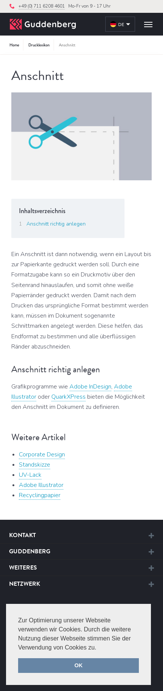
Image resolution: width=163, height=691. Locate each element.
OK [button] (78, 665)
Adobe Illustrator (41, 485)
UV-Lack (30, 475)
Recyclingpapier (39, 495)
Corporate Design (42, 454)
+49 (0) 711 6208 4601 (41, 6)
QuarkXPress (68, 397)
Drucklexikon (39, 45)
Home (14, 45)
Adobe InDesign (90, 386)
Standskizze (34, 465)
